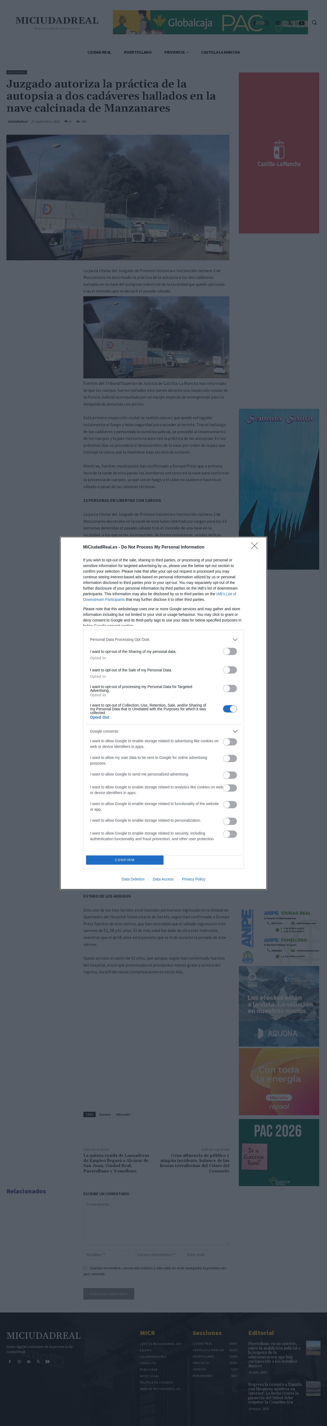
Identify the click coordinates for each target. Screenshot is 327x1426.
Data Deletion (133, 879)
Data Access (163, 879)
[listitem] (163, 639)
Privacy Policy (193, 879)
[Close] (256, 547)
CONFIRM (125, 860)
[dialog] (163, 713)
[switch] (230, 651)
